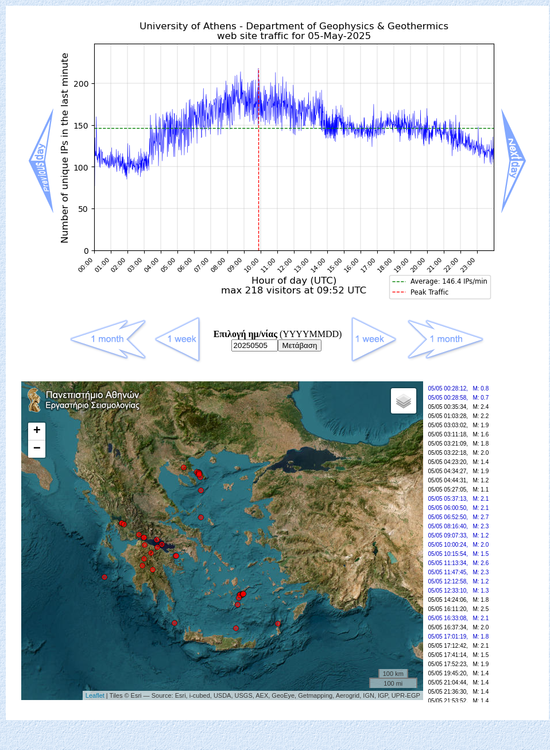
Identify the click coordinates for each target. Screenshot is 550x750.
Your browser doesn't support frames (277, 547)
